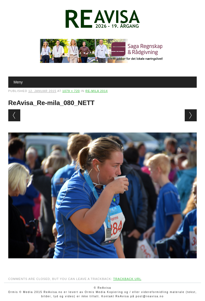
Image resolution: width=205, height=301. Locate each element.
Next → (191, 115)
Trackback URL (127, 278)
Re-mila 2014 (96, 91)
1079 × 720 (71, 91)
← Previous (14, 115)
